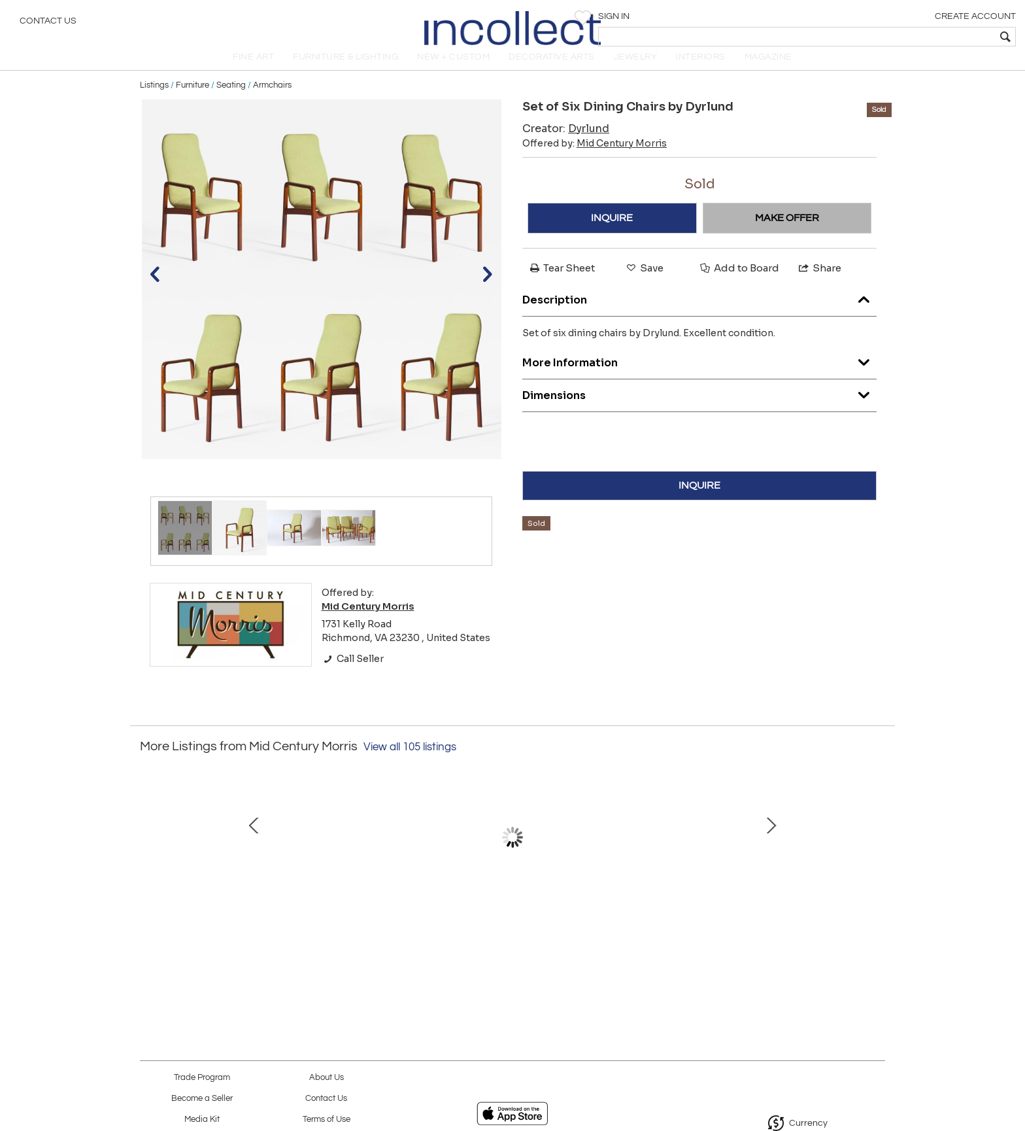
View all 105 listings (409, 761)
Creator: (565, 143)
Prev (149, 865)
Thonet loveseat (372, 925)
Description (699, 311)
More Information (699, 374)
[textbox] (920, 36)
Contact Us (48, 22)
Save (644, 282)
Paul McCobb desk (509, 925)
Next (875, 865)
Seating (231, 99)
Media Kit (202, 1119)
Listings (154, 99)
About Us (326, 1077)
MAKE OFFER (787, 232)
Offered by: (594, 158)
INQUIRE (612, 232)
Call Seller (353, 673)
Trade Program (202, 1077)
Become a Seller (202, 1098)
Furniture (192, 99)
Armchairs (272, 99)
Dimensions (699, 406)
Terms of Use (326, 1119)
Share (819, 282)
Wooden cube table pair (784, 925)
